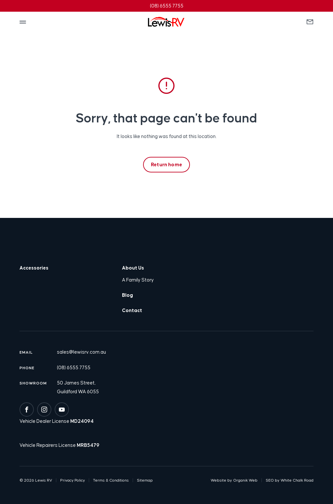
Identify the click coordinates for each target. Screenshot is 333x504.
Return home (166, 164)
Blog (127, 295)
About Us (133, 268)
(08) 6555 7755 (73, 367)
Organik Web (245, 480)
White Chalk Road (297, 480)
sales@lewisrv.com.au (81, 352)
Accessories (34, 268)
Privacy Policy (72, 480)
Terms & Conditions (111, 480)
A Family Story (138, 280)
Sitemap (145, 480)
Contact (132, 310)
